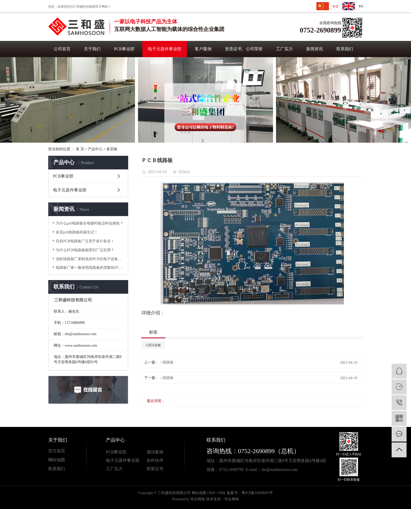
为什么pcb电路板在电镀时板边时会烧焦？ (89, 223)
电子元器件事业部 (164, 49)
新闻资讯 (314, 49)
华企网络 (197, 499)
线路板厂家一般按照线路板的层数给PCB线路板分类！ (90, 268)
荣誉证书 (155, 469)
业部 (135, 460)
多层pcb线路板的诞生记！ (77, 232)
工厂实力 (284, 49)
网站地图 (56, 460)
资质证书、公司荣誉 (244, 49)
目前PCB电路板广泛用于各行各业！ (85, 241)
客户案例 (203, 49)
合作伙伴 (155, 460)
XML (222, 493)
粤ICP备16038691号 (257, 493)
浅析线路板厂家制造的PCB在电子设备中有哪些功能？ (90, 259)
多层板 (111, 149)
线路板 (168, 362)
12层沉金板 (153, 345)
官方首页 (56, 451)
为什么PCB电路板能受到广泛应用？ (85, 250)
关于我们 (92, 49)
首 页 (80, 149)
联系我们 (344, 49)
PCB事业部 (124, 49)
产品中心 (95, 149)
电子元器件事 (118, 460)
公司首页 (62, 49)
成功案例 (155, 452)
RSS (212, 493)
